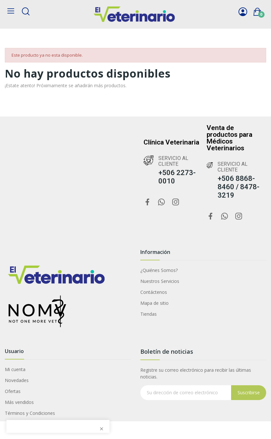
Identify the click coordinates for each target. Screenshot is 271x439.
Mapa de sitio (154, 303)
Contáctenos (153, 292)
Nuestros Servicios (159, 281)
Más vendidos (19, 402)
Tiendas (148, 314)
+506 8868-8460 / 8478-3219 (238, 186)
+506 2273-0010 (177, 177)
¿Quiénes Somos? (159, 270)
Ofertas (13, 391)
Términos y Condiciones (30, 413)
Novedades (17, 380)
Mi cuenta (15, 369)
